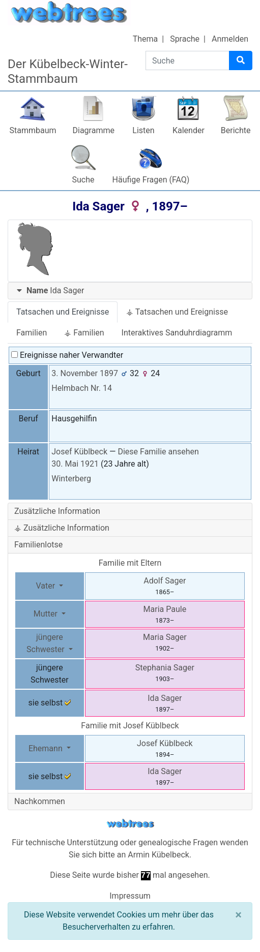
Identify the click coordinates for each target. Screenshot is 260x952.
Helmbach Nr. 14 (81, 388)
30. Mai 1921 (75, 464)
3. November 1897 (84, 373)
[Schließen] (238, 915)
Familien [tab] (31, 332)
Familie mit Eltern (130, 563)
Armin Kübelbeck (158, 854)
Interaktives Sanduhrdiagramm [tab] (177, 332)
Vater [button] (46, 586)
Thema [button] (145, 39)
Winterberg (71, 478)
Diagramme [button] (93, 130)
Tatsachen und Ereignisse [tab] (62, 312)
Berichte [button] (236, 130)
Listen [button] (143, 130)
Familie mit (130, 725)
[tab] (130, 291)
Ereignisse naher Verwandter (67, 355)
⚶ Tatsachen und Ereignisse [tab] (177, 312)
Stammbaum (32, 130)
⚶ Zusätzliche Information (61, 528)
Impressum (130, 896)
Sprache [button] (184, 39)
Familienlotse (38, 544)
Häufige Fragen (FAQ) (151, 180)
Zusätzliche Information (57, 511)
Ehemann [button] (46, 748)
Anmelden (230, 39)
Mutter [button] (47, 614)
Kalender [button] (188, 130)
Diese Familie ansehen (158, 451)
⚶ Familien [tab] (84, 332)
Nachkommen (39, 801)
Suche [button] (83, 180)
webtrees (130, 823)
